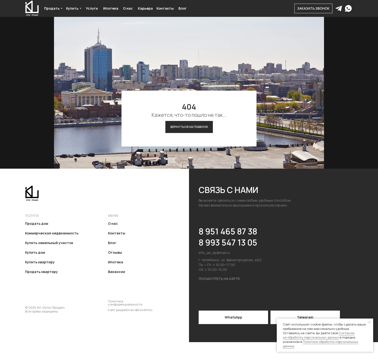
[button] (313, 8)
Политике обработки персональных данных (320, 343)
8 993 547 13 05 (228, 242)
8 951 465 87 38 (228, 231)
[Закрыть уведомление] (369, 322)
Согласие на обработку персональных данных (318, 335)
